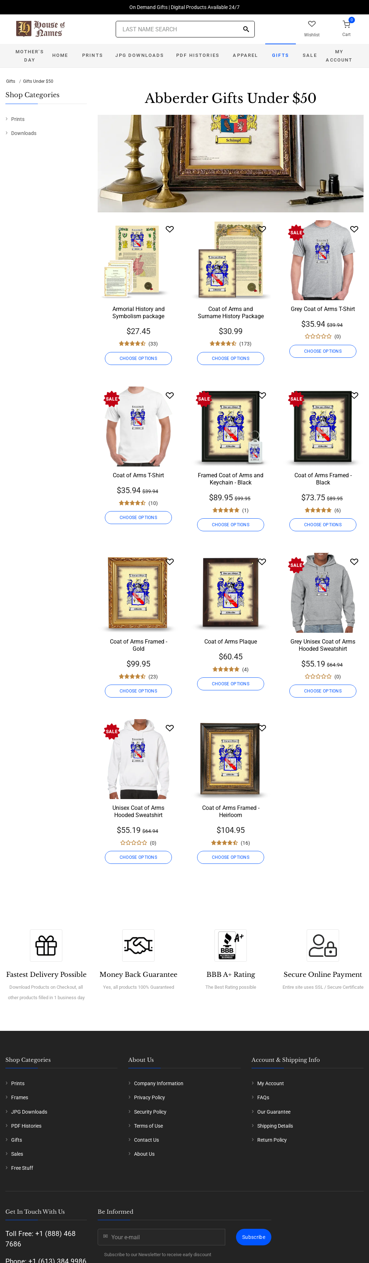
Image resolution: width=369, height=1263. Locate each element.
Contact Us (146, 1140)
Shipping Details (275, 1126)
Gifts (280, 55)
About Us (144, 1154)
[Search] (246, 29)
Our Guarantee (273, 1112)
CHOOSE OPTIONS (138, 358)
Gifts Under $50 (38, 81)
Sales (17, 1154)
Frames (19, 1097)
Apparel (245, 55)
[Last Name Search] (185, 29)
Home (60, 55)
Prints (92, 55)
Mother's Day (29, 56)
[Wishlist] (169, 229)
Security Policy (150, 1112)
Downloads (23, 133)
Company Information (158, 1083)
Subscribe (253, 1237)
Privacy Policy (149, 1097)
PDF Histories (197, 55)
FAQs (263, 1097)
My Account (339, 56)
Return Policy (272, 1140)
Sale (310, 55)
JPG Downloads (139, 55)
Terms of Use (148, 1126)
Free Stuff (22, 1168)
